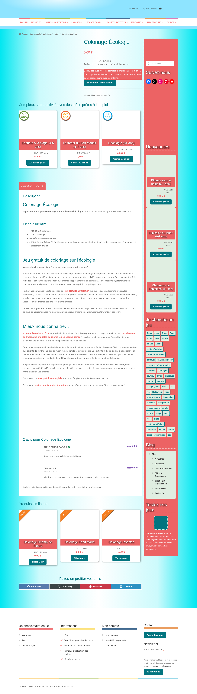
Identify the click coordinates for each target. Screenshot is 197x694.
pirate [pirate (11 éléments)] (156, 417)
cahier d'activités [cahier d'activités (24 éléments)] (154, 348)
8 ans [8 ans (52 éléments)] (149, 337)
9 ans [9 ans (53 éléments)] (156, 337)
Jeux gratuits (154, 24)
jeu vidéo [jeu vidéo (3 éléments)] (151, 401)
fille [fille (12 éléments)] (172, 385)
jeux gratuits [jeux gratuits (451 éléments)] (163, 401)
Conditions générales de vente (78, 632)
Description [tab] (26, 182)
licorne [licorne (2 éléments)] (150, 412)
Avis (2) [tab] (39, 182)
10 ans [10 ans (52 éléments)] (165, 337)
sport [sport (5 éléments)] (149, 433)
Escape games (94, 24)
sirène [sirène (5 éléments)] (171, 428)
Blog (154, 453)
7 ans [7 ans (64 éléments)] (172, 332)
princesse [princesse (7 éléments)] (151, 428)
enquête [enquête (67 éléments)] (160, 380)
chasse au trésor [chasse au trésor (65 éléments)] (165, 358)
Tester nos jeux (29, 637)
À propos (26, 626)
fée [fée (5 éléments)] (148, 391)
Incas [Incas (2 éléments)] (166, 391)
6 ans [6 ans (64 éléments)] (164, 332)
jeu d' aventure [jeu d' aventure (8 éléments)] (153, 396)
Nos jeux (36, 24)
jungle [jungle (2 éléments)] (165, 407)
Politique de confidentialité (77, 637)
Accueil (24, 24)
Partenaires (160, 492)
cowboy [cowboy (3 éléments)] (150, 375)
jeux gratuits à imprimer (76, 288)
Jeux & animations (163, 467)
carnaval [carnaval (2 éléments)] (151, 358)
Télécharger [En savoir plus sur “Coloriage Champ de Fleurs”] (37, 554)
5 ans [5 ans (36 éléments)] (156, 332)
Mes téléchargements (115, 632)
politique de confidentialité (159, 658)
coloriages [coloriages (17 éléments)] (162, 369)
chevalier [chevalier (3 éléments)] (151, 369)
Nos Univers (160, 487)
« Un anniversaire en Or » (36, 330)
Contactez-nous (155, 627)
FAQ (66, 626)
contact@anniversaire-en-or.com (161, 542)
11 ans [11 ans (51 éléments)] (150, 342)
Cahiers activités (116, 24)
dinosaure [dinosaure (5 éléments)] (169, 375)
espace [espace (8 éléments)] (165, 385)
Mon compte (133, 10)
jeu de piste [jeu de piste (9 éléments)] (168, 396)
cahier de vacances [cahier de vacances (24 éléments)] (155, 353)
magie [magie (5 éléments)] (158, 412)
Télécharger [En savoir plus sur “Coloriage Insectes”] (121, 554)
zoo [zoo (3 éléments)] (169, 433)
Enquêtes (76, 24)
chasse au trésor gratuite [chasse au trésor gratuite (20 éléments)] (158, 364)
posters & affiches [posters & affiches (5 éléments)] (155, 423)
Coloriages (47, 32)
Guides (170, 24)
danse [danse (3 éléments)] (159, 375)
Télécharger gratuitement (100, 81)
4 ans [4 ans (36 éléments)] (149, 332)
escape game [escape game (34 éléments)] (153, 385)
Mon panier (111, 637)
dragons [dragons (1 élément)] (150, 380)
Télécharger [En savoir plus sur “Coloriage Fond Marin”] (79, 554)
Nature (56, 32)
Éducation (159, 462)
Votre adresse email (154, 641)
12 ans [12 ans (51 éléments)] (159, 342)
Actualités (159, 458)
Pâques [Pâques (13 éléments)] (162, 428)
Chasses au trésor (56, 24)
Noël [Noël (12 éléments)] (149, 417)
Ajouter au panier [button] (38, 156)
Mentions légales (72, 651)
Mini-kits (136, 24)
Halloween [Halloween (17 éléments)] (157, 391)
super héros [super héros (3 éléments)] (159, 433)
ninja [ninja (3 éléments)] (166, 412)
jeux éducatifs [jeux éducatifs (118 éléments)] (153, 407)
